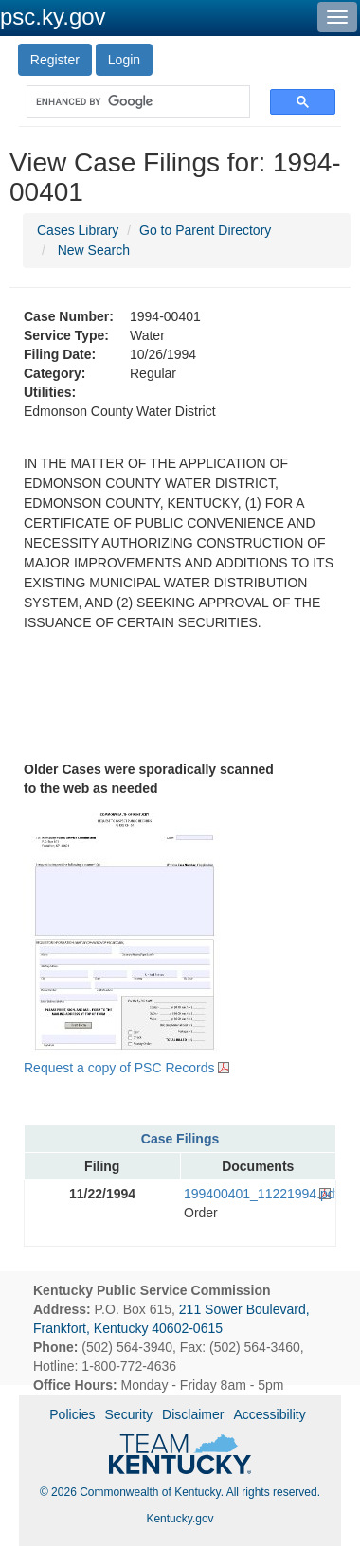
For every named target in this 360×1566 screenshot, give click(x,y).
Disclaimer (193, 1414)
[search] (129, 102)
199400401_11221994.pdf (258, 1193)
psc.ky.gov (53, 16)
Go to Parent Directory (205, 230)
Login (124, 59)
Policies (72, 1414)
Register (55, 59)
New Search (94, 250)
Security (129, 1414)
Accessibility (269, 1414)
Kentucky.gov (179, 1518)
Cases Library (77, 230)
